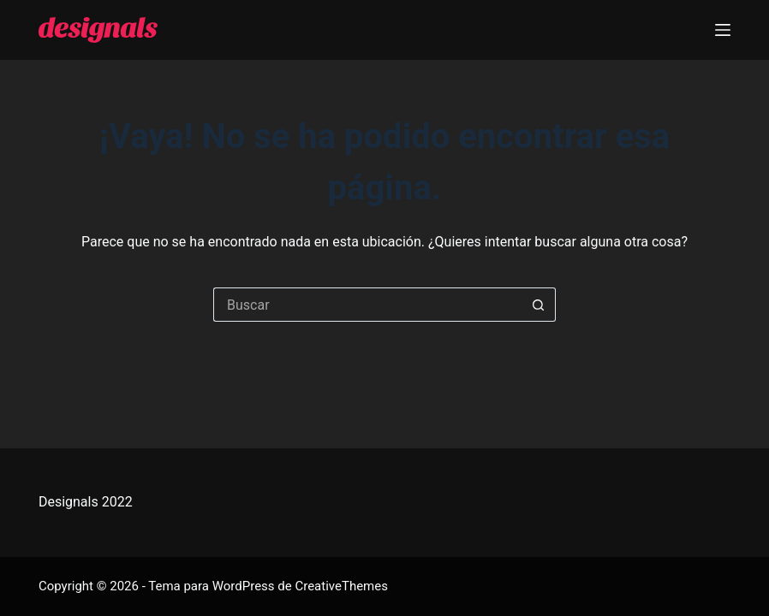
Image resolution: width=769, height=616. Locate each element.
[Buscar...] (367, 304)
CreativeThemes (341, 586)
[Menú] (722, 30)
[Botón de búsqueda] (539, 304)
